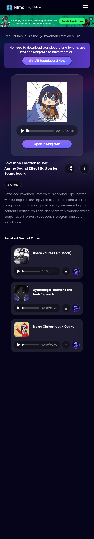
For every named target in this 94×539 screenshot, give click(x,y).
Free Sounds (13, 36)
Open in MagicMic (47, 144)
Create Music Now (72, 21)
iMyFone (37, 7)
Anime (33, 36)
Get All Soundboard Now (47, 61)
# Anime (12, 185)
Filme (19, 7)
